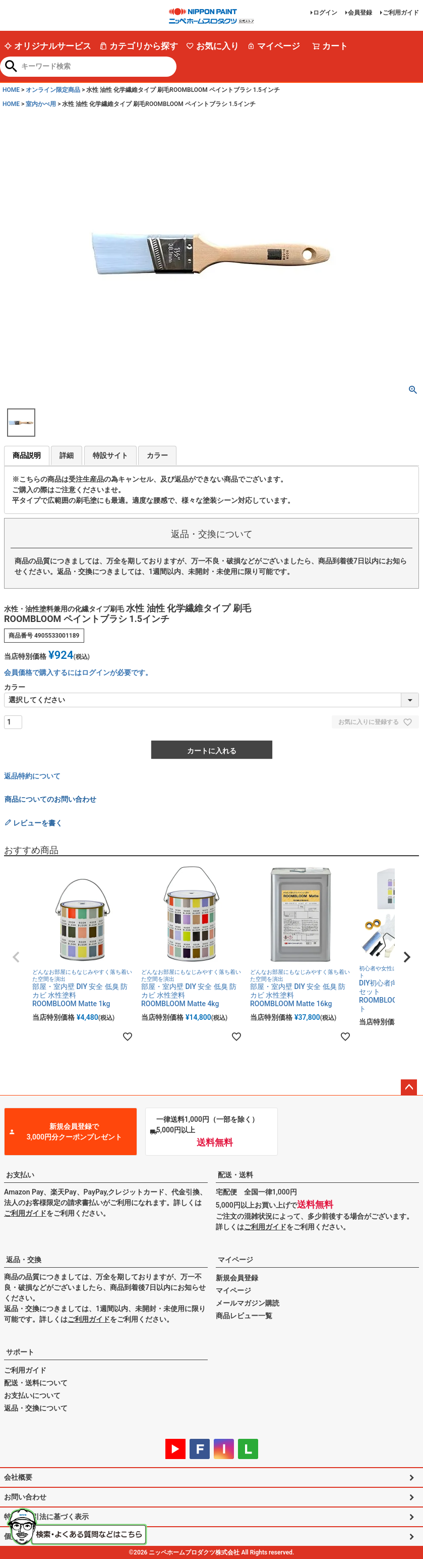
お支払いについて (32, 1395)
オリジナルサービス (47, 46)
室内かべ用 (41, 104)
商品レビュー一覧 (244, 1316)
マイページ (273, 46)
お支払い (20, 1175)
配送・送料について (36, 1383)
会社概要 (18, 1477)
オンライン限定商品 (53, 89)
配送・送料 (235, 1175)
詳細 (66, 455)
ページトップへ (409, 1087)
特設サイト (110, 455)
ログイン (325, 12)
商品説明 (27, 455)
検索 (11, 67)
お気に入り (212, 46)
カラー (157, 455)
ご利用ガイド (401, 12)
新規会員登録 (237, 1278)
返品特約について (32, 776)
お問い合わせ (25, 1497)
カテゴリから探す (138, 46)
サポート (20, 1352)
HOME (11, 89)
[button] (16, 957)
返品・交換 (23, 1260)
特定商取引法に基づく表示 (46, 1517)
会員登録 (360, 12)
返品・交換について (36, 1408)
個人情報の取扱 (28, 1536)
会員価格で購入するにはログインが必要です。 (78, 672)
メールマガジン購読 (247, 1303)
